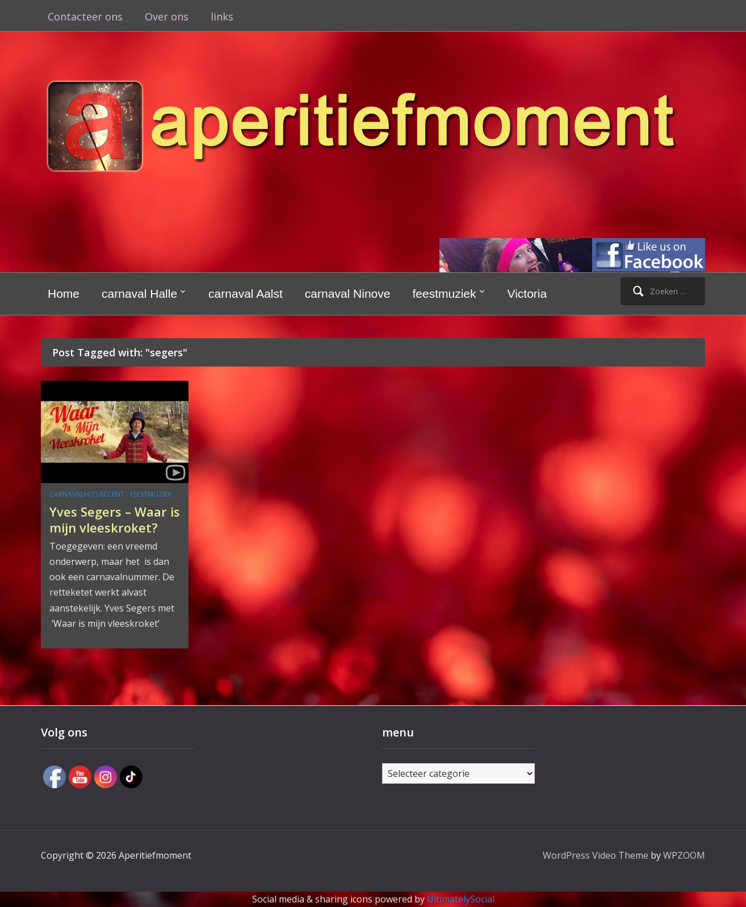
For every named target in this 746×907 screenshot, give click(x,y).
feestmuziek (444, 293)
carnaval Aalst (245, 293)
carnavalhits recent (86, 494)
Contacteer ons (85, 16)
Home (63, 293)
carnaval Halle (139, 293)
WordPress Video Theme (595, 855)
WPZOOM (684, 855)
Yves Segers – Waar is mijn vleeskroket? (114, 519)
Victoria (527, 293)
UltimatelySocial (460, 899)
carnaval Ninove (348, 293)
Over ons (166, 16)
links (222, 16)
